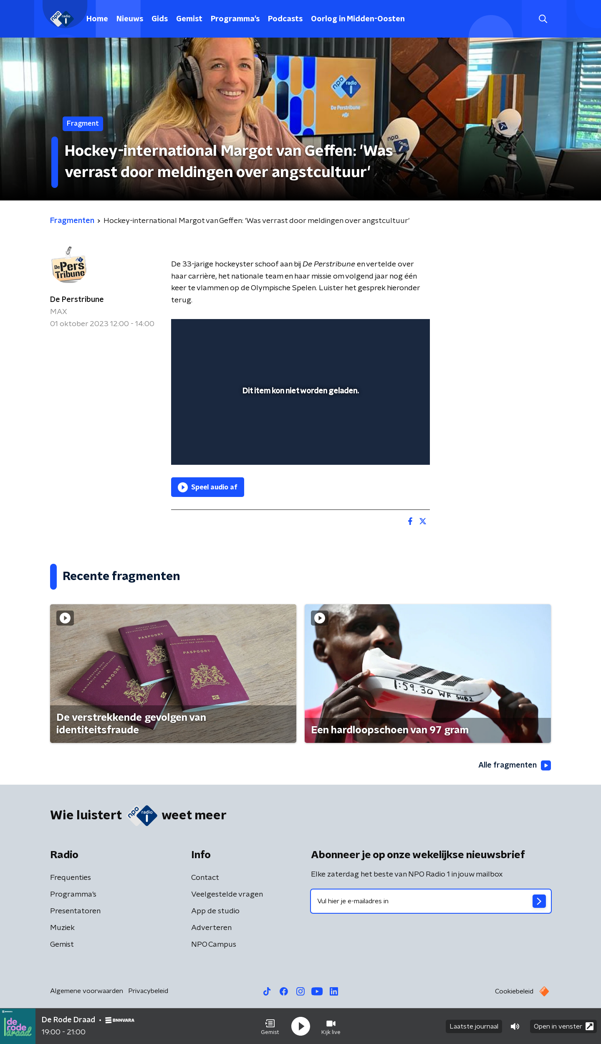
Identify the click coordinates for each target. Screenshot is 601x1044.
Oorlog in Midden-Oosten (358, 19)
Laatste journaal (473, 1026)
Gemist (189, 19)
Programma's (235, 19)
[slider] (299, 424)
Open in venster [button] (563, 1026)
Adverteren (211, 928)
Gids (160, 19)
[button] (270, 1026)
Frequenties (70, 878)
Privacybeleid (148, 991)
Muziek (62, 928)
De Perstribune (77, 300)
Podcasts (285, 19)
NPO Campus (213, 944)
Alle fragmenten (514, 765)
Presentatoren (75, 911)
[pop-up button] (392, 446)
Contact (205, 878)
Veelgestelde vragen (227, 894)
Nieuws (129, 19)
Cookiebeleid (514, 991)
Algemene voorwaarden (86, 991)
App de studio (215, 911)
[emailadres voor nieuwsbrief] (431, 901)
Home (97, 19)
